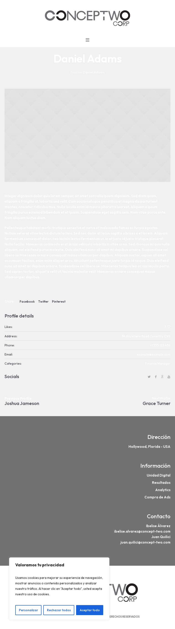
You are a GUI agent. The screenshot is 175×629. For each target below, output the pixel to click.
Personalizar (28, 610)
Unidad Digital (158, 475)
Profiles (76, 72)
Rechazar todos (59, 610)
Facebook (27, 301)
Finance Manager (157, 363)
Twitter (43, 301)
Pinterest (58, 301)
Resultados (161, 482)
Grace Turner (156, 403)
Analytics (162, 490)
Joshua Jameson (22, 403)
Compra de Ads (157, 497)
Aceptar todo (90, 610)
